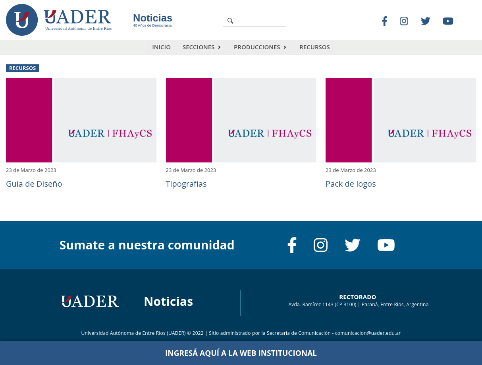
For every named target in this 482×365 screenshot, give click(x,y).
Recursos (314, 47)
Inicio (161, 47)
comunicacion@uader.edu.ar (368, 333)
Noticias (152, 17)
